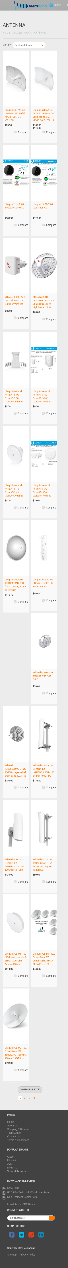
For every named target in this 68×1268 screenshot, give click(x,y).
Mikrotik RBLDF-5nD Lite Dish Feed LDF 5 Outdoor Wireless (15, 300)
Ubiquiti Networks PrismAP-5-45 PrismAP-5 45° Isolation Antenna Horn (14, 492)
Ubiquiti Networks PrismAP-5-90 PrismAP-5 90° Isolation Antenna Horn (14, 398)
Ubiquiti (11, 1160)
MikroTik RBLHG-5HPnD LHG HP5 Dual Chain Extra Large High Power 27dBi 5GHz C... (43, 304)
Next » (40, 1097)
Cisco (10, 1156)
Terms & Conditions (18, 1140)
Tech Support (14, 1132)
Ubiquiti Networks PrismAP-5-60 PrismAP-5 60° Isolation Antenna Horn (42, 398)
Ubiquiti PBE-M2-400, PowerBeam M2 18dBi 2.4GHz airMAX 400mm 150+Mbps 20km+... (16, 1054)
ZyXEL (11, 1163)
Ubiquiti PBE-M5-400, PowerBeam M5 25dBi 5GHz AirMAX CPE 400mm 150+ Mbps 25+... (44, 960)
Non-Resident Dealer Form (22, 1196)
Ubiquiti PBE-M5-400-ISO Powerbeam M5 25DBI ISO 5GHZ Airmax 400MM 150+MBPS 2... (16, 960)
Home (6, 32)
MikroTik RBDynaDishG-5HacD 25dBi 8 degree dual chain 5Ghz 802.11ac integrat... (15, 772)
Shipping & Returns (18, 1129)
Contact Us (13, 1136)
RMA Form (13, 1187)
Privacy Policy (27, 1254)
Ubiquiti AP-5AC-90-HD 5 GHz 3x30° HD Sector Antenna (43, 583)
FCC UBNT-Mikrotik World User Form (28, 1192)
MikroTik (12, 1167)
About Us (12, 1125)
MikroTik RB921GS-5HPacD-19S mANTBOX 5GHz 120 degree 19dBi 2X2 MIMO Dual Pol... (43, 772)
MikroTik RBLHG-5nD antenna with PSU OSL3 (43, 676)
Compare (23, 132)
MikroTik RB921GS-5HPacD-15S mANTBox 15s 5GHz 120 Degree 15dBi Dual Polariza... (15, 866)
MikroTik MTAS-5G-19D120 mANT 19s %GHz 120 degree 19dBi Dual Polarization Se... (43, 866)
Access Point (22, 32)
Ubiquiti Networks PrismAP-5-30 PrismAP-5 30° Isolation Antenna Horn (42, 492)
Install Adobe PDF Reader (22, 1204)
